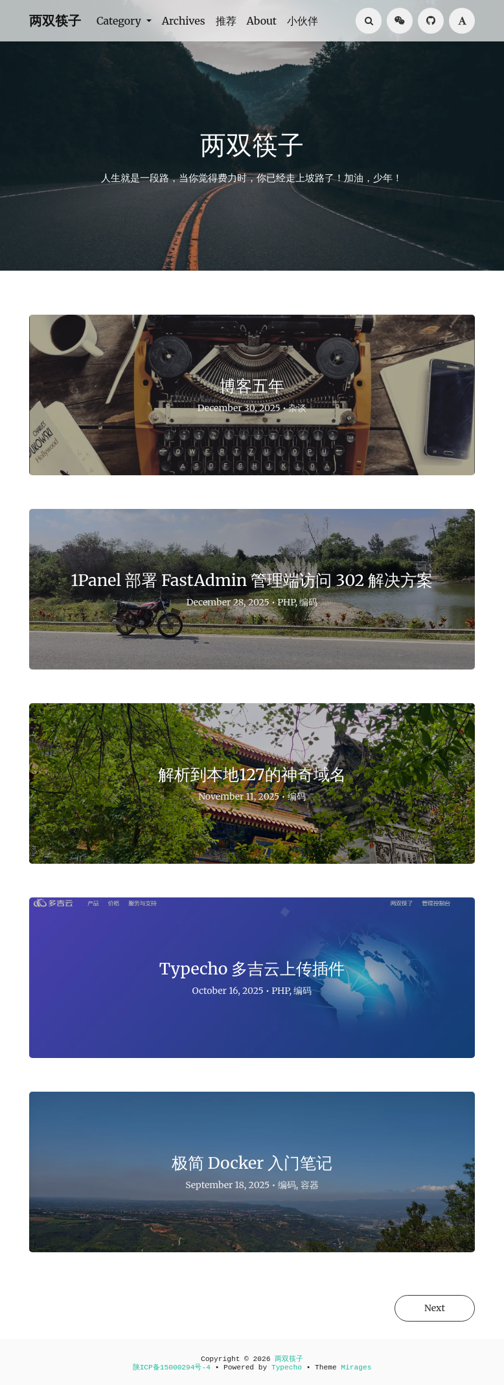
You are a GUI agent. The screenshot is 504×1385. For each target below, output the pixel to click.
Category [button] (120, 20)
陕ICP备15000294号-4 (172, 1367)
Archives (183, 20)
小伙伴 (302, 20)
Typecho (286, 1367)
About (262, 20)
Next (434, 1308)
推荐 (226, 20)
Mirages (356, 1367)
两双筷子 (55, 20)
